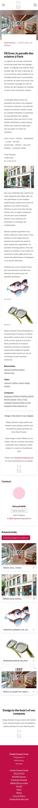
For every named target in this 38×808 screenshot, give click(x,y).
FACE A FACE (22, 399)
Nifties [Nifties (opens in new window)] (19, 793)
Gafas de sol (22, 406)
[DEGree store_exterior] (19, 587)
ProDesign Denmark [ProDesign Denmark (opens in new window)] (19, 780)
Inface (14, 406)
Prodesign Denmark (11, 403)
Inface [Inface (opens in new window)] (19, 789)
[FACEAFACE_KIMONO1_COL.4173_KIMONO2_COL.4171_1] (19, 616)
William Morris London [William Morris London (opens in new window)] (19, 783)
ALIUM (28, 403)
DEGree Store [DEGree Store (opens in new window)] (9, 373)
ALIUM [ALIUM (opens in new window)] (19, 786)
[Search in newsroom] (35, 5)
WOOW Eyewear (10, 399)
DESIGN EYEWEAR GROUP (23, 396)
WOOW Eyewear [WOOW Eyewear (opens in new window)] (19, 777)
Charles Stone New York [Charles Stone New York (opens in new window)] (19, 799)
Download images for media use (15, 538)
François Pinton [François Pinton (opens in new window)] (19, 796)
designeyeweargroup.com (24, 458)
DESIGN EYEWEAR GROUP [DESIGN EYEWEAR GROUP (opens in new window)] (14, 370)
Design (27, 383)
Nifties (22, 403)
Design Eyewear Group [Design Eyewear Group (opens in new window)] (19, 770)
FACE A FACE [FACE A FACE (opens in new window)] (19, 773)
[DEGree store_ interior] (19, 554)
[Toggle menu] (3, 5)
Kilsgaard (8, 406)
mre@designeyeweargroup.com (19, 518)
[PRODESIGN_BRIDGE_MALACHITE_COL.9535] (19, 647)
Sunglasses (8, 396)
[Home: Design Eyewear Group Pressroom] (18, 5)
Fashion (7, 386)
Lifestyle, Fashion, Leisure (14, 383)
